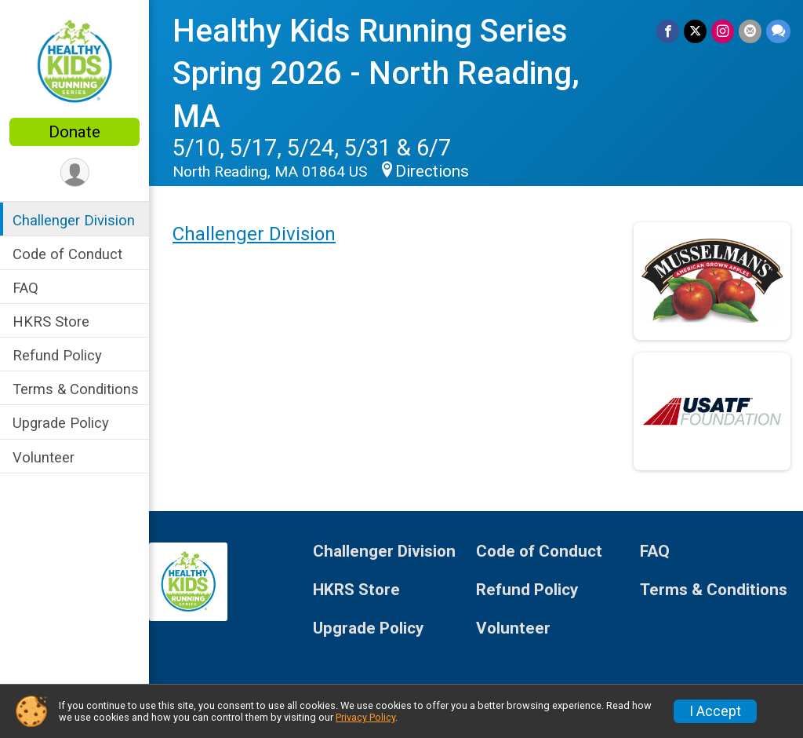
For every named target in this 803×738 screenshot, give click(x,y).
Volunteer (43, 457)
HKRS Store (51, 321)
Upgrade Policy (61, 423)
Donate (74, 131)
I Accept (715, 711)
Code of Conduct (67, 254)
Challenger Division (74, 220)
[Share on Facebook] (667, 31)
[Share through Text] (778, 31)
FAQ (25, 287)
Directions (432, 171)
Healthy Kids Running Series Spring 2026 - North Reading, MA (376, 74)
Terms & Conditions (76, 389)
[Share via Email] (750, 31)
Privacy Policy (365, 717)
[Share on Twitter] (695, 31)
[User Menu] (74, 172)
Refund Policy (57, 355)
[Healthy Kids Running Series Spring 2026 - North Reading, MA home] (74, 60)
